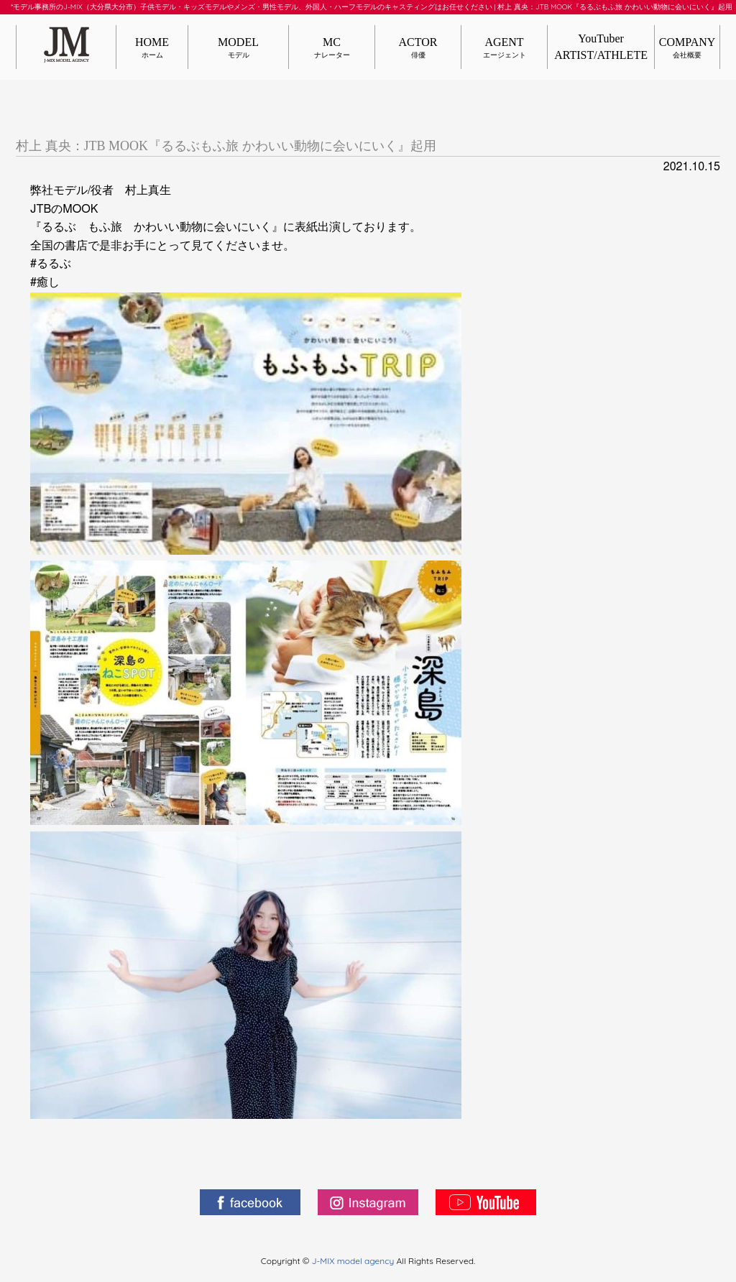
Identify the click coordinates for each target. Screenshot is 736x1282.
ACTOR (418, 48)
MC (331, 48)
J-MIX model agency (354, 1260)
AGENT (504, 48)
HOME (152, 48)
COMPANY (687, 48)
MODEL (238, 48)
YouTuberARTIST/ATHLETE (601, 46)
